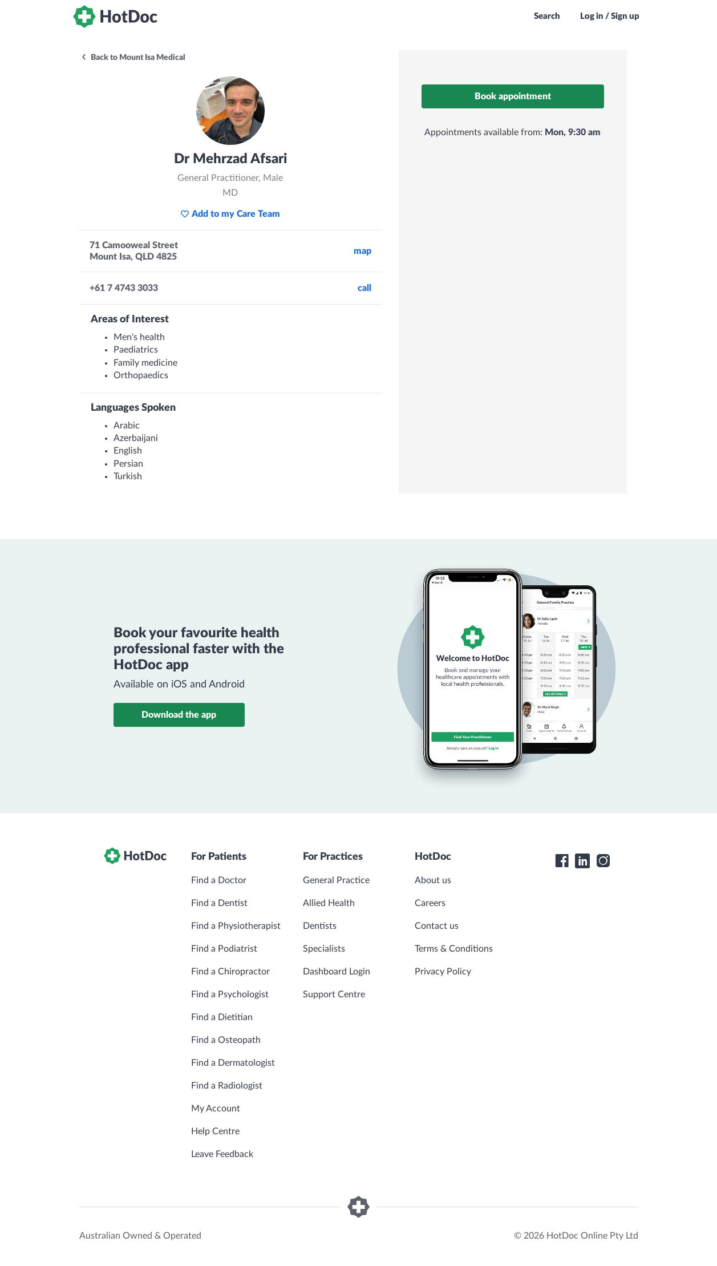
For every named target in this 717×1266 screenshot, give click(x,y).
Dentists (320, 926)
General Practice (336, 880)
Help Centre (215, 1131)
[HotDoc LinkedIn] (582, 861)
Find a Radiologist (226, 1085)
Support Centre (334, 994)
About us (433, 880)
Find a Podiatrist (224, 948)
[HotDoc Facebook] (562, 861)
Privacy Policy (443, 971)
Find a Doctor (218, 880)
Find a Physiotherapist (236, 926)
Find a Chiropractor (230, 971)
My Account (215, 1108)
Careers (430, 903)
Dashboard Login (336, 971)
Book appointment (513, 96)
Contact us (437, 926)
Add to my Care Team (230, 214)
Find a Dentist (219, 903)
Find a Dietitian (222, 1017)
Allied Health (329, 903)
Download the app (178, 714)
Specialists (324, 948)
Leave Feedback (222, 1154)
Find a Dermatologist (233, 1062)
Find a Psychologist (230, 994)
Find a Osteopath (226, 1040)
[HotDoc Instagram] (603, 861)
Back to (132, 58)
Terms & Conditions (454, 948)
